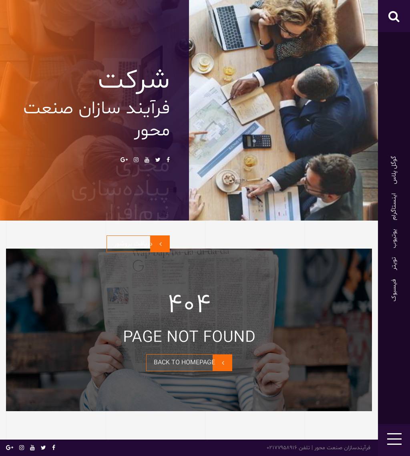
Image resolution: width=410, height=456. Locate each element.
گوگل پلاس (394, 170)
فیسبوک (394, 290)
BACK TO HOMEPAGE (193, 363)
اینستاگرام (394, 206)
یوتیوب (394, 238)
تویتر (394, 263)
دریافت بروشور (141, 244)
